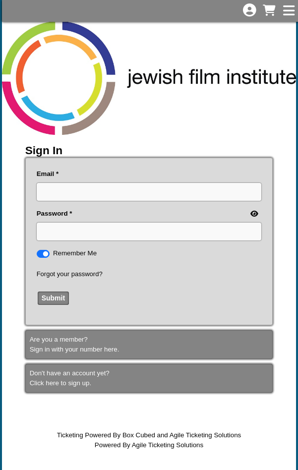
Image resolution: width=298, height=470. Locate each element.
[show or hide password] (253, 214)
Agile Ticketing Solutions (205, 435)
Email (46, 173)
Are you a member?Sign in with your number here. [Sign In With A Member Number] (74, 344)
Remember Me (75, 253)
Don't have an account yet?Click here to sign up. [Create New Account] (70, 378)
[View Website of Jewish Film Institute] (149, 78)
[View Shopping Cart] (268, 11)
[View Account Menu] (249, 10)
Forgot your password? (70, 274)
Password (52, 213)
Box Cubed (138, 435)
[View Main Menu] (288, 11)
